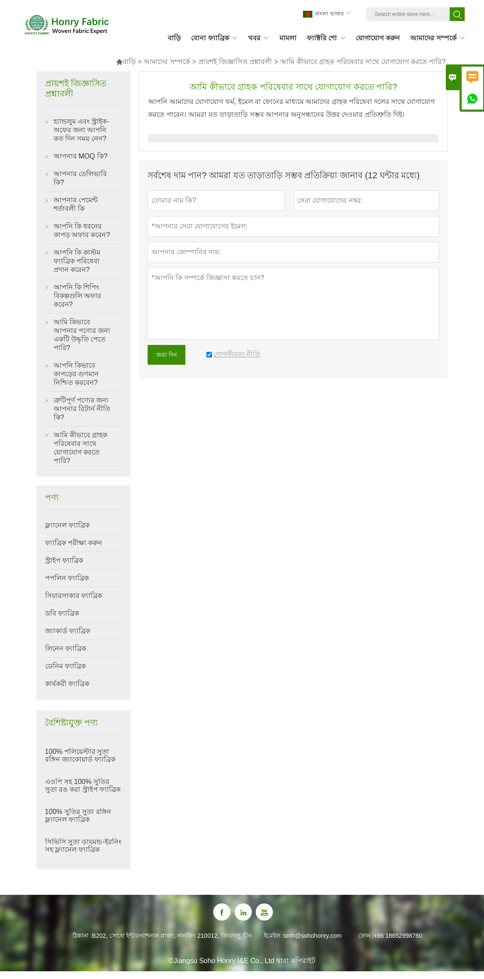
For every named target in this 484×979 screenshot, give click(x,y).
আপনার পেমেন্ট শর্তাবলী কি (76, 204)
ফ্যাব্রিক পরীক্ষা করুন (74, 542)
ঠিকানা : (82, 935)
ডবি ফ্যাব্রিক (62, 613)
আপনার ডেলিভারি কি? (80, 178)
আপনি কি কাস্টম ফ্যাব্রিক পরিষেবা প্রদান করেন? (77, 261)
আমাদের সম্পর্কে (167, 61)
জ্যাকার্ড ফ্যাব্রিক (67, 630)
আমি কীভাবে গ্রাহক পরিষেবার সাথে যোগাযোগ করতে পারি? (81, 447)
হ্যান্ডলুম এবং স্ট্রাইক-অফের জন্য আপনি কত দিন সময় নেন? (81, 130)
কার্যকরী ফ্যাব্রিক (67, 683)
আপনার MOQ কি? (81, 156)
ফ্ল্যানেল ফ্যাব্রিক (67, 525)
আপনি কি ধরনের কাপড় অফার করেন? (82, 230)
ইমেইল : (274, 935)
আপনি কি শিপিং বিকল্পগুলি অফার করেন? (77, 296)
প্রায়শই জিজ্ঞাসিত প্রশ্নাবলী (235, 61)
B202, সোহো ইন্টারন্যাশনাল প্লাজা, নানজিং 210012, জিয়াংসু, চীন (171, 935)
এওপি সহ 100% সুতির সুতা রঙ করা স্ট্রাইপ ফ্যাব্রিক (83, 785)
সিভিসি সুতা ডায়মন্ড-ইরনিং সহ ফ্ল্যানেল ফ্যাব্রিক (83, 845)
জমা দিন (166, 354)
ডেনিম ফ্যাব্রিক (65, 666)
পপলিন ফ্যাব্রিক (67, 578)
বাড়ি (126, 61)
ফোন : (366, 935)
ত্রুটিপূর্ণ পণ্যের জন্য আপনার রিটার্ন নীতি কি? (82, 408)
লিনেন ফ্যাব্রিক (65, 648)
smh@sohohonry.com (313, 935)
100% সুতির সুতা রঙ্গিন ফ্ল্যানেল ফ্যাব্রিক (78, 815)
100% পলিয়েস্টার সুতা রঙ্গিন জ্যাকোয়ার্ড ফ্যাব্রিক (80, 755)
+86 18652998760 (398, 935)
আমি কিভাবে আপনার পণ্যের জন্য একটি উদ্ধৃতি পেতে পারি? (82, 334)
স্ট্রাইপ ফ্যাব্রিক (64, 560)
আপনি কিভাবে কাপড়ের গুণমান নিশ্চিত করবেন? (76, 374)
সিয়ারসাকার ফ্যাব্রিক (73, 595)
